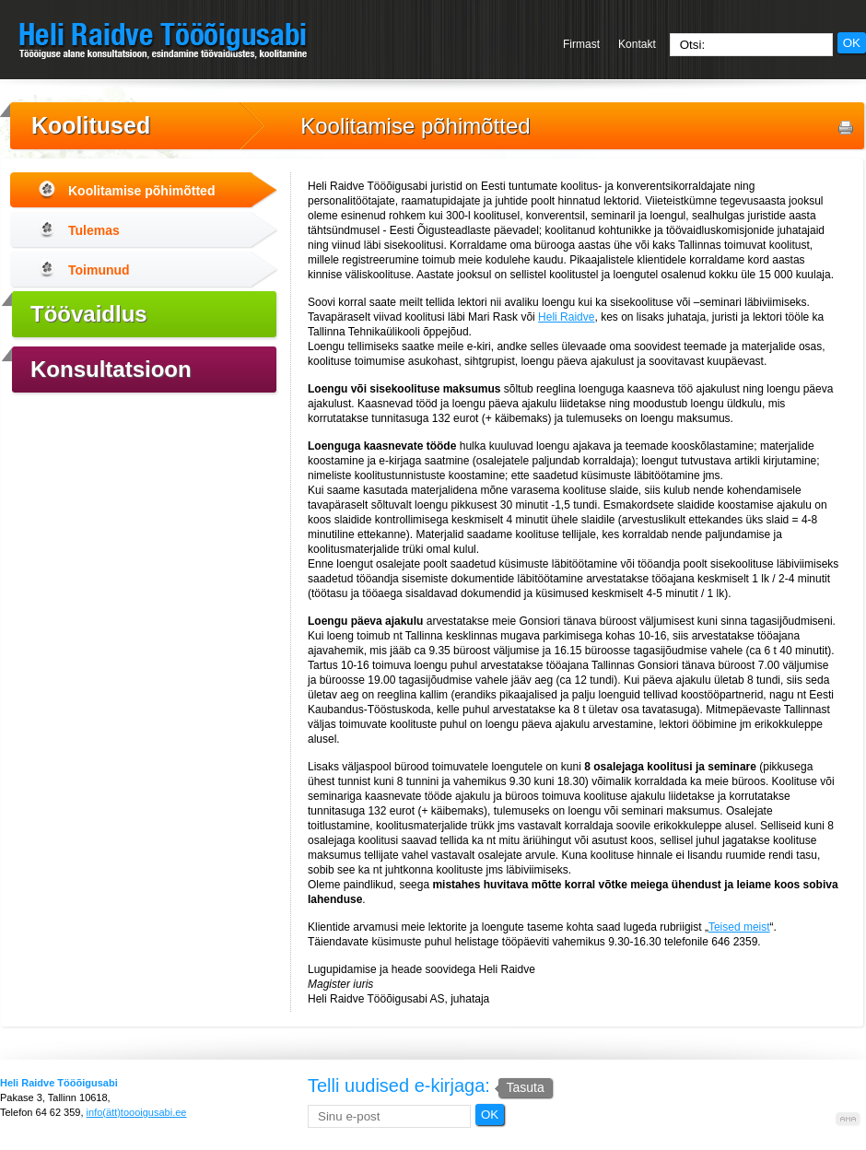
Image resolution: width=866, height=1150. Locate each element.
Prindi (845, 128)
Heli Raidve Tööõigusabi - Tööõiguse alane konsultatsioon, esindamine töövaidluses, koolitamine (163, 41)
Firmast (581, 44)
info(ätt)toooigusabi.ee (137, 1112)
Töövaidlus (88, 313)
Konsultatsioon (111, 369)
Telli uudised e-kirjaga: (430, 1085)
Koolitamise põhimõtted (415, 125)
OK (851, 43)
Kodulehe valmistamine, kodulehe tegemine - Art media (848, 1119)
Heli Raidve (566, 317)
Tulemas (94, 230)
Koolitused (90, 125)
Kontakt (637, 44)
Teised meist (739, 927)
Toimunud (99, 270)
